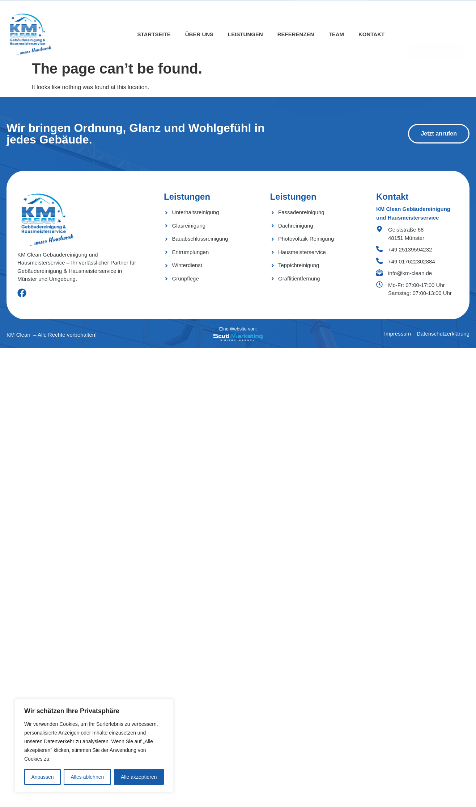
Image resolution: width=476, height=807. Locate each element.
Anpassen (42, 777)
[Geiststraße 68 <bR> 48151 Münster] (379, 229)
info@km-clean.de (410, 273)
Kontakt (371, 34)
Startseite (154, 34)
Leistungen (245, 34)
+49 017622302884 (411, 261)
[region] (94, 746)
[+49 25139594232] (379, 249)
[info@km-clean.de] (379, 272)
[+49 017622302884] (379, 261)
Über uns (199, 34)
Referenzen (295, 34)
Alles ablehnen (87, 777)
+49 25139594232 (410, 249)
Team (336, 34)
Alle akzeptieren (139, 777)
